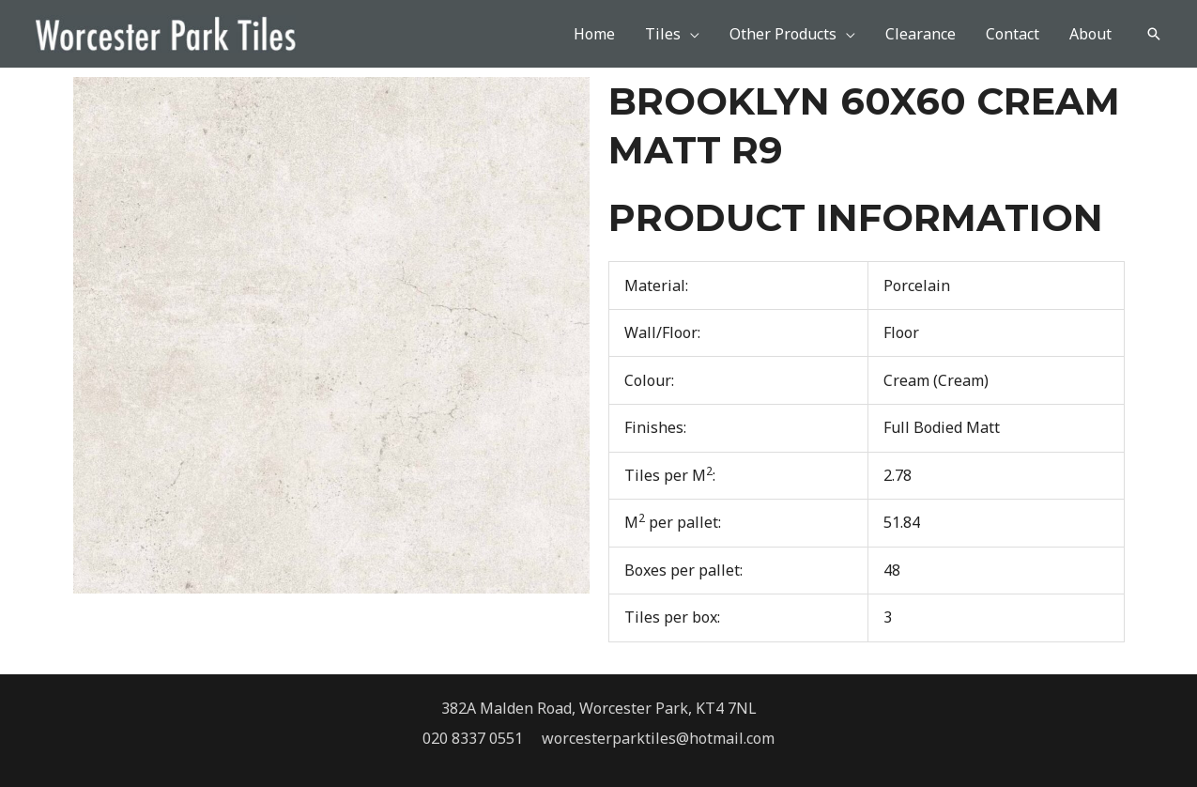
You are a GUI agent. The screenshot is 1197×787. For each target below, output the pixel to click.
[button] (1153, 33)
